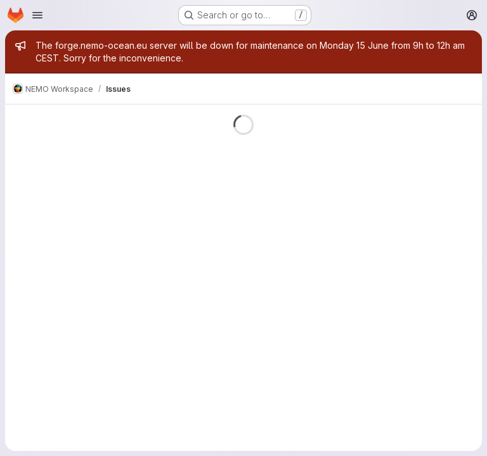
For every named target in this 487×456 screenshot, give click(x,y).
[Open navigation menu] (37, 15)
